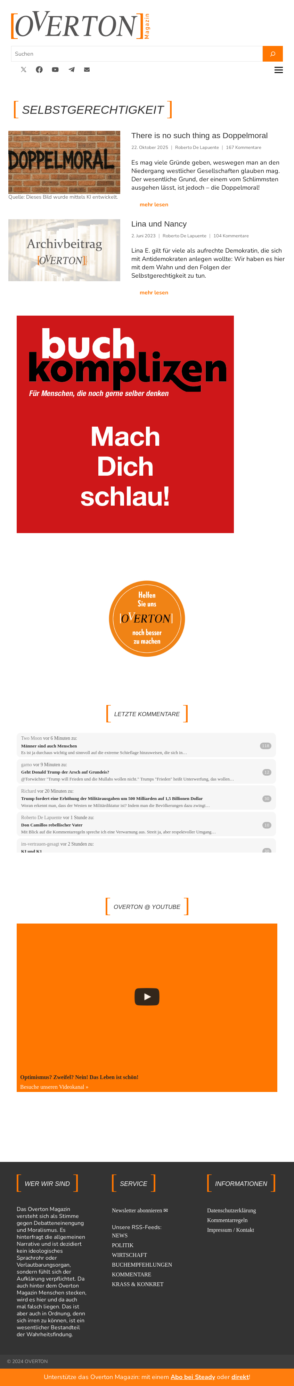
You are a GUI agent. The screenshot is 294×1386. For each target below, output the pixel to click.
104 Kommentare (231, 235)
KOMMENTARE (131, 1274)
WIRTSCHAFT (129, 1254)
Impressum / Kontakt (230, 1229)
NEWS (120, 1235)
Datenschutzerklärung (231, 1210)
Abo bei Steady (193, 1377)
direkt (240, 1377)
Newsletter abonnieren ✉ (140, 1210)
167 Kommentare (243, 147)
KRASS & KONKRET (137, 1283)
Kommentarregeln (227, 1219)
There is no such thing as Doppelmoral (190, 135)
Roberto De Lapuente (197, 147)
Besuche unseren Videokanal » (54, 1086)
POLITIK (122, 1245)
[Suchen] (273, 54)
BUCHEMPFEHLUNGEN (142, 1264)
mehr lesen (154, 204)
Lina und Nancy (155, 223)
